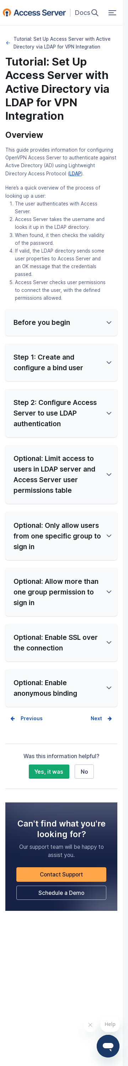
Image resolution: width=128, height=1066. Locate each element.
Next (96, 718)
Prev (26, 718)
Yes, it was (48, 771)
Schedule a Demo (61, 893)
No (84, 771)
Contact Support (61, 874)
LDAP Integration (8, 42)
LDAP (75, 173)
